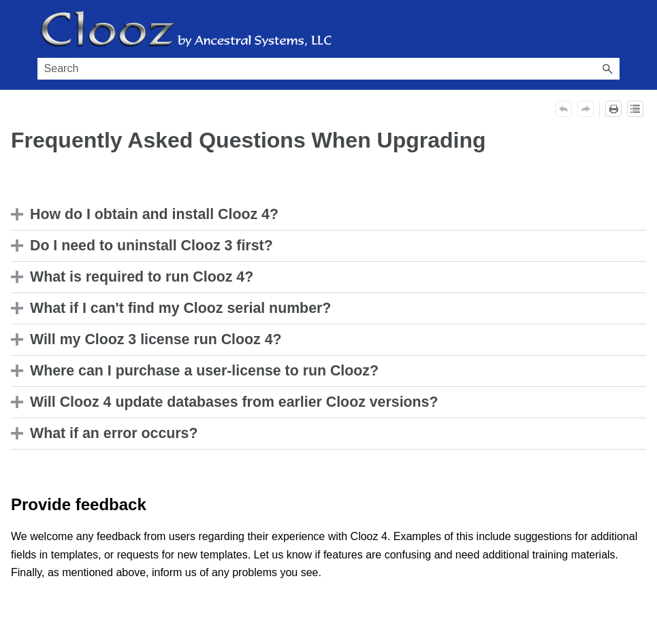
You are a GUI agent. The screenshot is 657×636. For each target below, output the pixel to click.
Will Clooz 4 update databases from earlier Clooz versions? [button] (228, 402)
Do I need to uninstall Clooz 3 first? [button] (145, 245)
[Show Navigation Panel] (612, 29)
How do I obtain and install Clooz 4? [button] (148, 214)
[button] (607, 69)
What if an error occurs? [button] (108, 433)
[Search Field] (328, 69)
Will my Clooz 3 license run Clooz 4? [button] (150, 339)
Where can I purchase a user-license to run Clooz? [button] (198, 371)
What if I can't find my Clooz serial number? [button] (174, 308)
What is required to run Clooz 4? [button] (135, 277)
